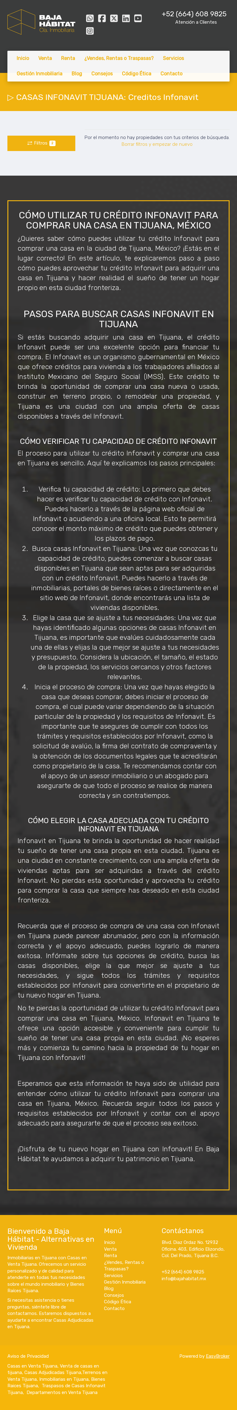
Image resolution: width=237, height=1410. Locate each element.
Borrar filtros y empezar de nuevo (157, 144)
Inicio (23, 58)
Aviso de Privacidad (28, 1356)
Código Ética (136, 74)
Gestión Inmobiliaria (39, 74)
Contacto (171, 74)
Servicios (173, 58)
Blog (77, 74)
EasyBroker (218, 1356)
